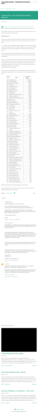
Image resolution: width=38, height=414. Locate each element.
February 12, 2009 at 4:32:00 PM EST (12, 219)
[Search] (33, 2)
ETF (5, 193)
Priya (6, 264)
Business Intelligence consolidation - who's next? (17, 391)
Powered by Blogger (19, 409)
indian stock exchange (9, 274)
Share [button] (34, 193)
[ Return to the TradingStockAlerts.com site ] (8, 8)
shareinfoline (7, 223)
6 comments (7, 384)
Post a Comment (8, 365)
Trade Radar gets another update (12, 353)
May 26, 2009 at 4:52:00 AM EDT (11, 260)
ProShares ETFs (9, 193)
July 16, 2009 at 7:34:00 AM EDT (11, 276)
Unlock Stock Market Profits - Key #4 (13, 372)
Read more (34, 365)
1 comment (7, 402)
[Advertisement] (19, 313)
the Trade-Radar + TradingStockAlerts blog (15, 2)
